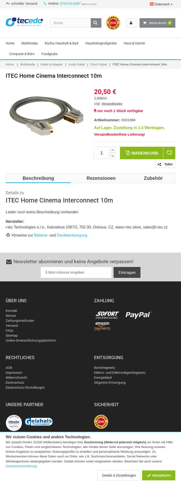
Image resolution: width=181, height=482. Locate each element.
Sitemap (12, 335)
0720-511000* (70, 3)
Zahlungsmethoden (20, 321)
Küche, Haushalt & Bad (61, 43)
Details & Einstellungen (119, 475)
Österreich (161, 4)
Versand (12, 325)
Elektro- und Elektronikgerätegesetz (120, 372)
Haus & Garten (134, 43)
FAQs (9, 330)
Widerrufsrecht (16, 377)
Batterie (40, 235)
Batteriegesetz (104, 368)
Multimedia (29, 43)
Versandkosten (112, 103)
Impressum (14, 372)
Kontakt (11, 311)
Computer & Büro (21, 54)
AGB (9, 368)
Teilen (165, 164)
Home (10, 43)
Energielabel (103, 377)
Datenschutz (15, 382)
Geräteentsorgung (72, 235)
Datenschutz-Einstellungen (25, 387)
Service (11, 316)
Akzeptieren (159, 475)
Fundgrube (49, 54)
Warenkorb (157, 23)
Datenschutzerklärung (21, 466)
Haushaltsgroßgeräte (101, 43)
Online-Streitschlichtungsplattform (31, 340)
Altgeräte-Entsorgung (110, 382)
